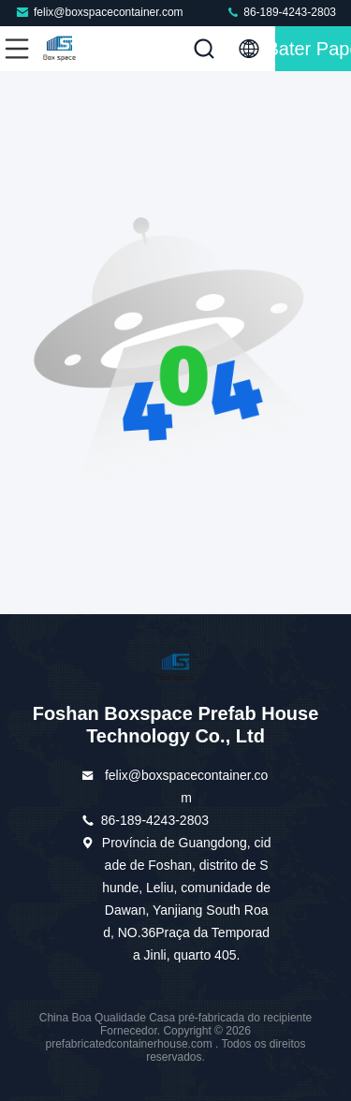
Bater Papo (313, 48)
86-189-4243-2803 (281, 12)
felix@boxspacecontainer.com (99, 12)
